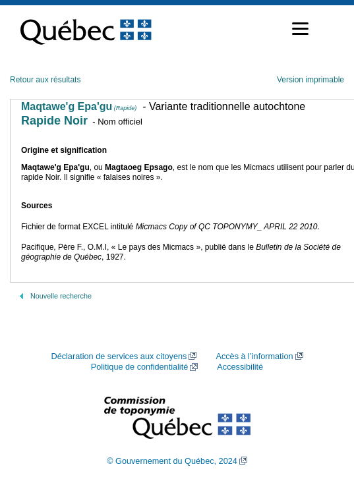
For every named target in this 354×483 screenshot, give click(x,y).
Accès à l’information (254, 356)
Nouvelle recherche (61, 296)
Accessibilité (240, 367)
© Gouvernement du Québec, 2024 (172, 461)
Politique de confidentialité (139, 367)
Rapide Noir (54, 120)
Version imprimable (310, 79)
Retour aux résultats (45, 79)
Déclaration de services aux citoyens (119, 356)
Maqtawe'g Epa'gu (78, 106)
